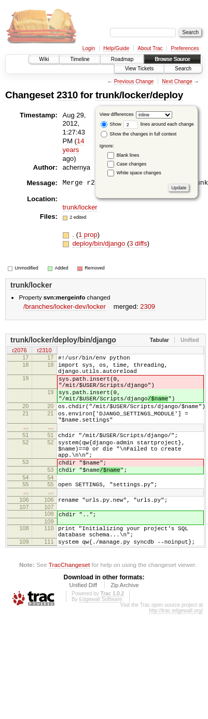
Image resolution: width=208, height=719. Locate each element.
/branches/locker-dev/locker (64, 306)
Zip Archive (124, 624)
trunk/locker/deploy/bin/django (63, 340)
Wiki (44, 59)
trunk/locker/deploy (139, 94)
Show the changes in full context (139, 134)
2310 (67, 94)
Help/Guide (116, 48)
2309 (147, 306)
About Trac (149, 48)
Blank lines (128, 155)
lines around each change (158, 124)
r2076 (19, 351)
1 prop (88, 234)
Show (111, 124)
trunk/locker (80, 207)
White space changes (139, 172)
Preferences (185, 48)
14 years (74, 145)
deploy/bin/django (99, 243)
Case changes (132, 164)
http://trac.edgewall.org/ (176, 649)
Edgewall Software (100, 638)
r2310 (44, 351)
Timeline (79, 59)
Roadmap (122, 59)
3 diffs (138, 243)
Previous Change (134, 81)
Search (183, 68)
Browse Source (172, 59)
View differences (117, 114)
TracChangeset (69, 603)
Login (88, 48)
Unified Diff (83, 624)
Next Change (177, 81)
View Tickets (139, 68)
